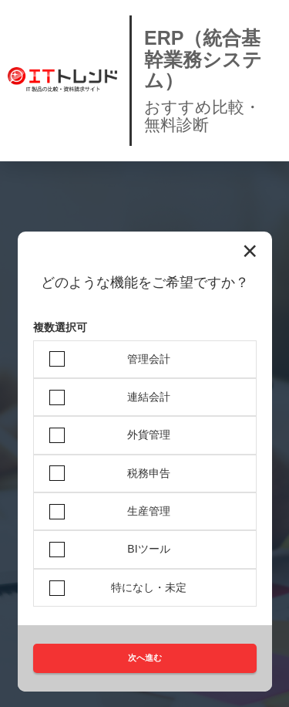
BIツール (148, 549)
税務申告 (148, 473)
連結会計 (148, 397)
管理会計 (148, 359)
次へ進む (145, 657)
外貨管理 (148, 434)
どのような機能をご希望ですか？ (145, 283)
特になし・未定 (149, 587)
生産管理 (148, 511)
